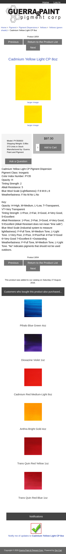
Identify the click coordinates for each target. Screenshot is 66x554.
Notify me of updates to (36, 530)
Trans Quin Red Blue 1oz (33, 497)
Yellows (43, 27)
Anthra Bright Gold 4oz (33, 429)
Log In (57, 2)
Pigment (12, 27)
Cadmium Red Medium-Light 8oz (33, 394)
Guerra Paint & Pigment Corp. (31, 550)
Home (45, 2)
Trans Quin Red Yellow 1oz (33, 463)
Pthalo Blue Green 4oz (33, 325)
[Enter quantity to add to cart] (37, 147)
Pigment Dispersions (28, 27)
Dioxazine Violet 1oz (33, 360)
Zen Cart (58, 550)
